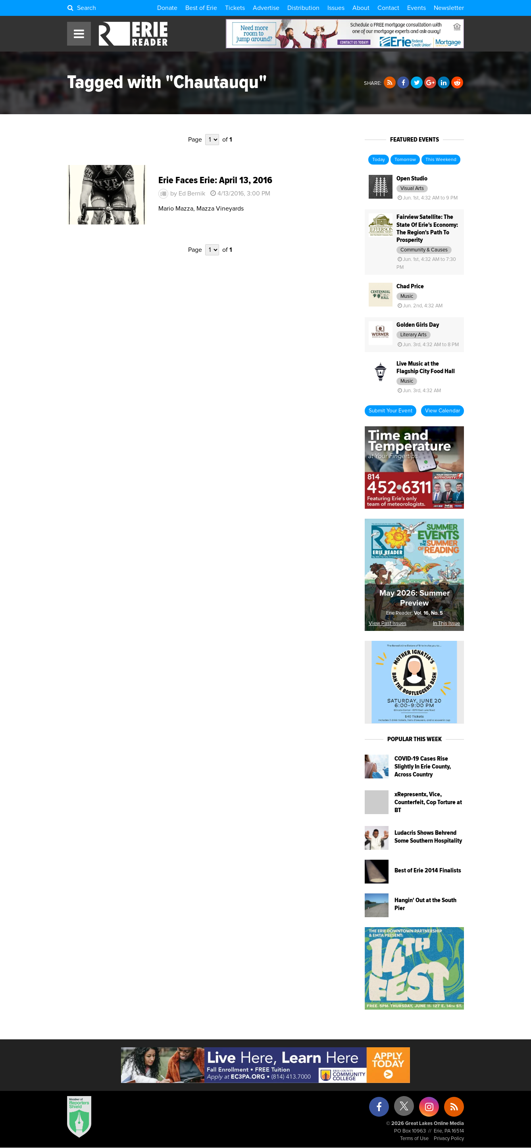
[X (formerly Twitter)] (404, 1109)
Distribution (303, 8)
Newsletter (449, 8)
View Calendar (442, 411)
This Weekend (440, 159)
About (360, 8)
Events (416, 8)
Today (378, 159)
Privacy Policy (449, 1138)
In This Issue (446, 623)
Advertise (266, 8)
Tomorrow (405, 159)
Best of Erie (201, 8)
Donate (167, 8)
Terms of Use (414, 1138)
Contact (388, 8)
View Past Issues (387, 623)
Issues (335, 8)
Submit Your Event (390, 411)
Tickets (235, 8)
